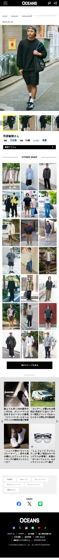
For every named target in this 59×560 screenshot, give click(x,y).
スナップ (14, 15)
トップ (4, 15)
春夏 (44, 140)
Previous (2, 421)
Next (57, 421)
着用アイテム (10, 147)
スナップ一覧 (27, 15)
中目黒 (13, 140)
